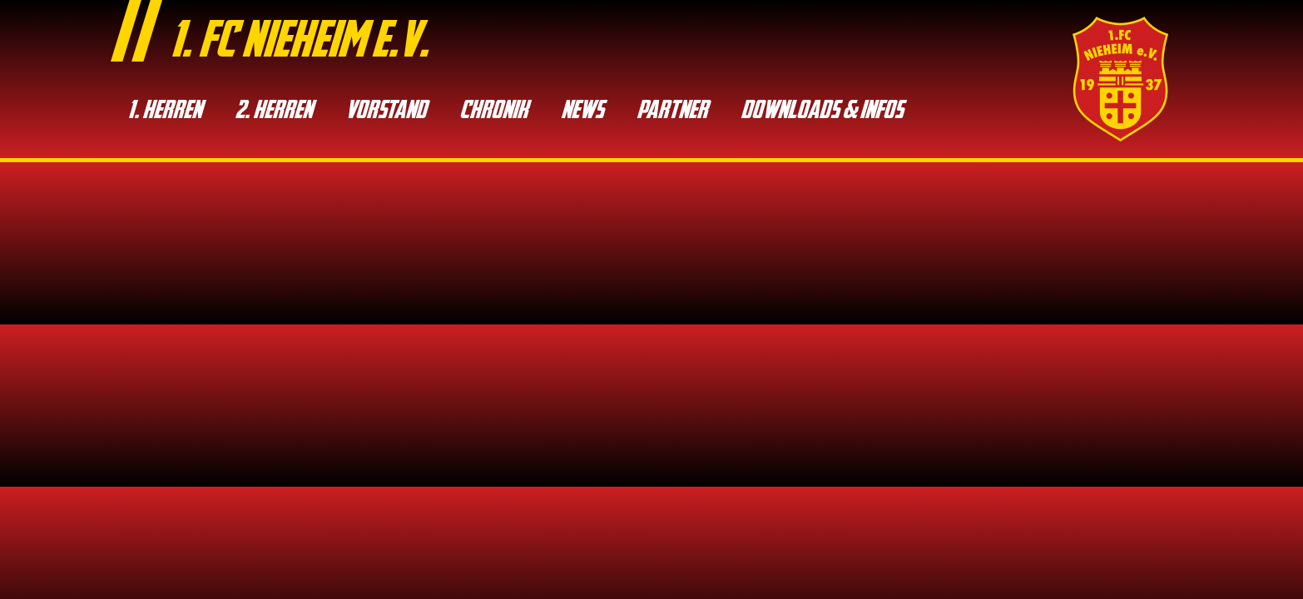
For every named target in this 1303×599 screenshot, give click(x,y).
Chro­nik (493, 112)
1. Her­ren (164, 112)
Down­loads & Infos (822, 112)
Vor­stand (385, 112)
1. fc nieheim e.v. (299, 44)
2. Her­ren (273, 112)
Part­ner (672, 112)
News (582, 112)
